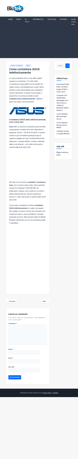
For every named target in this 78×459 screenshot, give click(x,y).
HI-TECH (27, 20)
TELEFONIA (51, 19)
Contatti (55, 393)
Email (10, 358)
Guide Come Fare (73, 21)
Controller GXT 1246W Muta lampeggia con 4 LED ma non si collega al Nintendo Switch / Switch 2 (62, 102)
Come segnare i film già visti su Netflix (62, 125)
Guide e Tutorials (16, 65)
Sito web (11, 367)
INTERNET (63, 19)
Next (45, 301)
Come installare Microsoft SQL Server (62, 116)
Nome (10, 349)
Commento (12, 323)
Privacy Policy (47, 393)
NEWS (18, 19)
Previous (11, 301)
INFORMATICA (38, 19)
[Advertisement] (39, 43)
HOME (10, 19)
